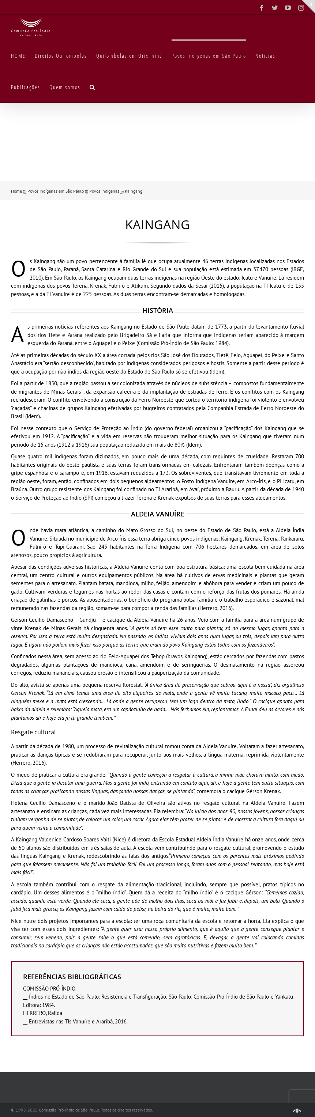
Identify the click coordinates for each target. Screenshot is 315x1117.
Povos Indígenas (104, 191)
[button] (92, 86)
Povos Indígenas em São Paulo (55, 191)
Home (16, 191)
